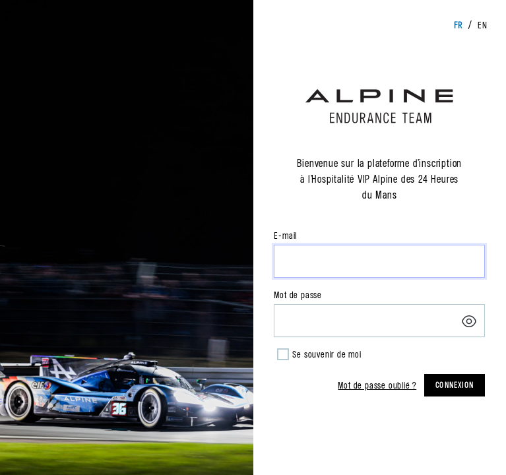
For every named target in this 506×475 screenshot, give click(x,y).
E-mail (285, 235)
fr (458, 24)
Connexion (454, 385)
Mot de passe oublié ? (377, 385)
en (483, 24)
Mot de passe (298, 294)
